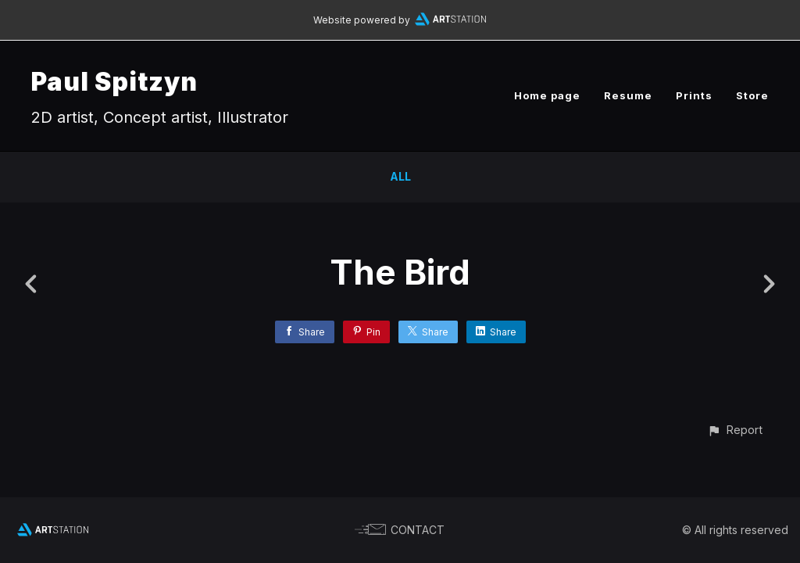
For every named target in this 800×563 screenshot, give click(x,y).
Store (752, 95)
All (400, 176)
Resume (628, 95)
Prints (694, 95)
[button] (735, 430)
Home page (547, 95)
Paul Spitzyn (114, 81)
